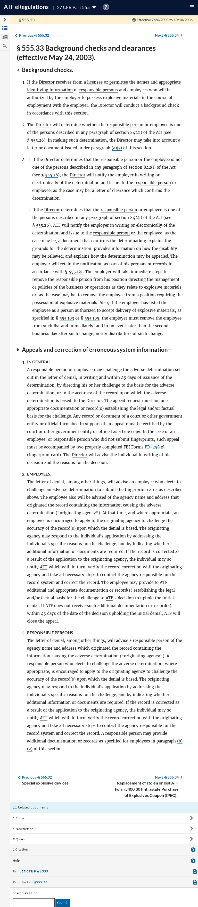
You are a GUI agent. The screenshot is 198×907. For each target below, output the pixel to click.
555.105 (92, 318)
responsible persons (98, 89)
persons (47, 132)
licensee (95, 82)
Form (18, 818)
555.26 (37, 140)
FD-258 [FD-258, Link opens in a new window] (152, 447)
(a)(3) (117, 147)
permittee (118, 82)
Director (47, 82)
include (160, 400)
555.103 (67, 318)
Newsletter (23, 829)
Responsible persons (50, 632)
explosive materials (122, 97)
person (67, 310)
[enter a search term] (34, 902)
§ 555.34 (167, 35)
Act (159, 132)
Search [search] (62, 903)
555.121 (76, 271)
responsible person (125, 124)
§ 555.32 (34, 35)
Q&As (19, 839)
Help (16, 860)
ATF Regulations (26, 6)
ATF (57, 225)
